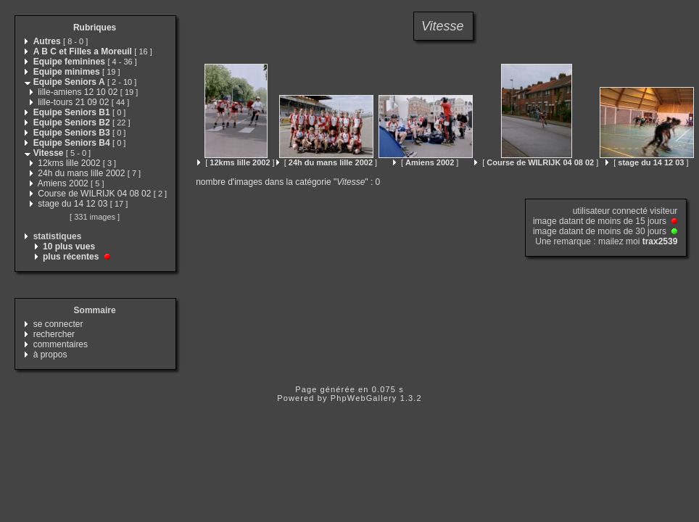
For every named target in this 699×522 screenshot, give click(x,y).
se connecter (58, 324)
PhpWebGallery (364, 398)
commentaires (60, 344)
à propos (50, 354)
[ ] (235, 162)
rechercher (54, 334)
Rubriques (94, 27)
